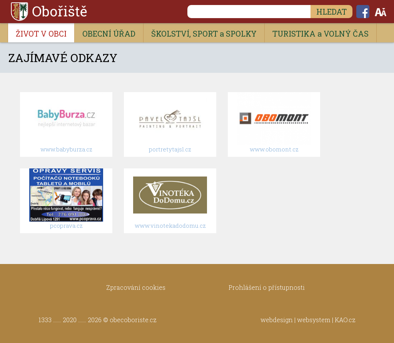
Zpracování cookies (135, 287)
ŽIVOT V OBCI (41, 34)
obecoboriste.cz (133, 320)
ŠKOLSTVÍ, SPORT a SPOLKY (204, 34)
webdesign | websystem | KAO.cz (308, 320)
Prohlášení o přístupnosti (267, 287)
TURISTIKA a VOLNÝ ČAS (320, 34)
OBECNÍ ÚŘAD (108, 34)
